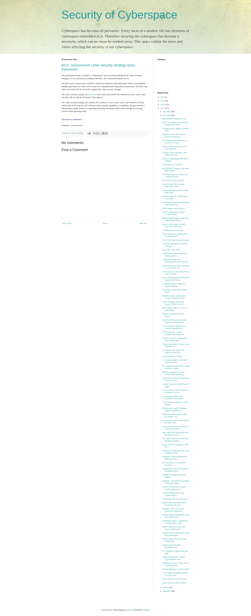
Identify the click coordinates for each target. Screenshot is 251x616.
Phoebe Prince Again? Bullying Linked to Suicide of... (174, 409)
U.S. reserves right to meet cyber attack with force (175, 361)
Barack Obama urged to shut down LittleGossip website (175, 219)
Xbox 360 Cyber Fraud (171, 250)
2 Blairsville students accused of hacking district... (174, 254)
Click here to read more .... (72, 119)
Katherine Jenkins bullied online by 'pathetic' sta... (174, 415)
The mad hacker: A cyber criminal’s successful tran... (174, 333)
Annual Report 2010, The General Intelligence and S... (175, 470)
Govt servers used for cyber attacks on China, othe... (175, 421)
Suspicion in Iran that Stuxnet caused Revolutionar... (173, 135)
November (167, 115)
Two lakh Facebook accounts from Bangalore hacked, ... (175, 439)
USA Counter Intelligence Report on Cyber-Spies (175, 574)
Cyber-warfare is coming (172, 356)
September (167, 591)
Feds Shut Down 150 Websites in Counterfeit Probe (175, 175)
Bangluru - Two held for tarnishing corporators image (175, 482)
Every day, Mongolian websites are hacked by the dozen (175, 278)
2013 (163, 101)
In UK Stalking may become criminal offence (173, 494)
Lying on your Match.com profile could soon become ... (175, 427)
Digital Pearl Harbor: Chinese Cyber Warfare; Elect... (173, 558)
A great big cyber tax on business (175, 499)
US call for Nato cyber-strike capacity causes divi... (173, 351)
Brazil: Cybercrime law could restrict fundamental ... (173, 528)
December (167, 112)
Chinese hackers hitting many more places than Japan (176, 516)
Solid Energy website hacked (173, 208)
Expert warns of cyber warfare (174, 583)
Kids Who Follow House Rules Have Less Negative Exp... (174, 321)
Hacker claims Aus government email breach (174, 540)
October (166, 587)
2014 (163, 97)
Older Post (143, 223)
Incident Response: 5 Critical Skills (176, 569)
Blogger (146, 610)
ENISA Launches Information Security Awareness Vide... (173, 297)
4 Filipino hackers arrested (172, 230)
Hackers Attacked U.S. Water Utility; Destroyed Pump (173, 373)
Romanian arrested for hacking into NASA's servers (176, 379)
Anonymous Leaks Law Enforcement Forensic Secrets (175, 260)
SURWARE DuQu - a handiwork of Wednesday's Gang (175, 522)
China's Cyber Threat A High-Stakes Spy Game (173, 185)
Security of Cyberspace (119, 14)
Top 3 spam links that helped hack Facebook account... (175, 433)
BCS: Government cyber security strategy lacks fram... (175, 123)
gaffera (130, 610)
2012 (163, 104)
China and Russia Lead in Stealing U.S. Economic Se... (175, 267)
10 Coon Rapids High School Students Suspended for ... (173, 327)
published (93, 94)
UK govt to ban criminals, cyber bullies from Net (174, 153)
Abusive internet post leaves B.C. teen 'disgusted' (175, 147)
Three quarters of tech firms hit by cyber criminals (175, 273)
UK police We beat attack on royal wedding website (175, 452)
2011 (163, 108)
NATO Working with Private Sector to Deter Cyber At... (173, 303)
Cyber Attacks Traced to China (174, 579)
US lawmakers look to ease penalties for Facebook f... (173, 397)
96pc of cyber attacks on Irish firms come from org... (173, 225)
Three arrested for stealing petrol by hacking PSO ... (174, 235)
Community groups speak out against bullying (173, 285)
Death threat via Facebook (172, 164)
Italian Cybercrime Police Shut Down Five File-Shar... (174, 503)
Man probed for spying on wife (174, 119)
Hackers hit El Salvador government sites (171, 546)
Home (105, 223)
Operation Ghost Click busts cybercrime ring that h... (173, 510)
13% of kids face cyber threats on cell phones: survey (175, 391)
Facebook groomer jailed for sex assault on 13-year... (174, 141)
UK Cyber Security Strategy (173, 180)
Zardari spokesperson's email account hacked (173, 213)
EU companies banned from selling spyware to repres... (175, 367)
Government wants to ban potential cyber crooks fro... (175, 203)
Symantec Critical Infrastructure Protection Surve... (174, 457)
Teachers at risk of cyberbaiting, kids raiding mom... (174, 339)
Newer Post (66, 223)
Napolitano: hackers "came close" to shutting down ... (175, 564)
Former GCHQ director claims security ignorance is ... (174, 488)
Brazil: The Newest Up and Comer (175, 240)
